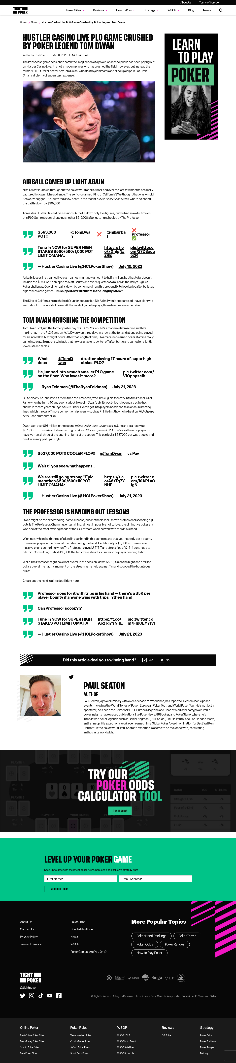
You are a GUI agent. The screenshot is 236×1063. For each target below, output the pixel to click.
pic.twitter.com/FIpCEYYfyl (141, 621)
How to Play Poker (82, 929)
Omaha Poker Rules (80, 1041)
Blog (191, 10)
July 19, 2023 (130, 266)
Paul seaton (104, 685)
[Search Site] (221, 10)
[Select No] (162, 660)
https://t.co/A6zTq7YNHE (114, 481)
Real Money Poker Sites (32, 1041)
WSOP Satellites (125, 1047)
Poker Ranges (175, 944)
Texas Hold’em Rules (80, 1035)
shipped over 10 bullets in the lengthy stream (91, 291)
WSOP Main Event (126, 1041)
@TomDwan (80, 234)
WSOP (74, 944)
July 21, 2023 (124, 387)
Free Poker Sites (28, 1053)
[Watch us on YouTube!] (49, 995)
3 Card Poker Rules (80, 1047)
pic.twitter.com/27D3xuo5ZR (142, 252)
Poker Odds (144, 944)
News (207, 10)
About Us (185, 2)
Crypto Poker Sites (29, 1047)
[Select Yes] (144, 660)
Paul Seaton (41, 55)
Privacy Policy (29, 937)
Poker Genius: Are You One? (88, 952)
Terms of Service (209, 2)
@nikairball (117, 234)
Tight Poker (20, 10)
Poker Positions (208, 1041)
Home (23, 22)
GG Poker (167, 1035)
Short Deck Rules (79, 1053)
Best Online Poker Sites (32, 1035)
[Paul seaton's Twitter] (71, 677)
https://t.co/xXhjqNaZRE (114, 252)
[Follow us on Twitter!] (22, 995)
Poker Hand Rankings (151, 936)
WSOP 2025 (123, 1035)
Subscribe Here (59, 889)
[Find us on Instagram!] (31, 995)
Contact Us (27, 929)
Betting (204, 1053)
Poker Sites (77, 922)
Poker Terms (187, 936)
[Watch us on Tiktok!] (40, 995)
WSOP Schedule (125, 1053)
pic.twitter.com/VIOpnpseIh (138, 374)
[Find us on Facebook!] (59, 995)
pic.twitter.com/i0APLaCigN (143, 481)
